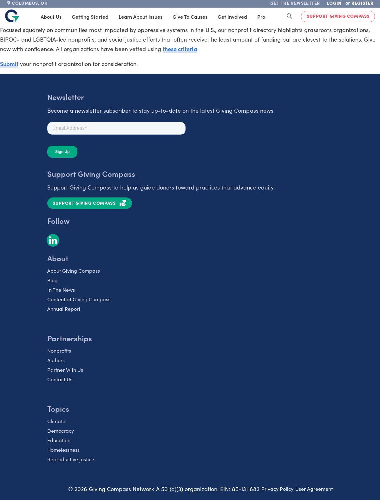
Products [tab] (266, 16)
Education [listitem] (58, 440)
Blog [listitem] (52, 280)
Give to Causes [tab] (189, 16)
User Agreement (314, 488)
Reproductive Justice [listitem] (70, 459)
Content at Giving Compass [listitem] (78, 299)
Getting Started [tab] (89, 16)
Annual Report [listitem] (63, 308)
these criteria (180, 49)
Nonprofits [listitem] (59, 350)
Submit (9, 64)
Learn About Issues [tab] (139, 16)
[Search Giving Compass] (289, 16)
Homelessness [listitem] (63, 449)
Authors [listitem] (56, 360)
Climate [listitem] (56, 421)
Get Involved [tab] (231, 16)
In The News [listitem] (61, 289)
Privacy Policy (277, 488)
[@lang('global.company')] (12, 16)
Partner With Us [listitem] (65, 369)
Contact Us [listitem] (59, 379)
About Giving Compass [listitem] (73, 270)
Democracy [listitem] (60, 430)
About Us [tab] (50, 16)
